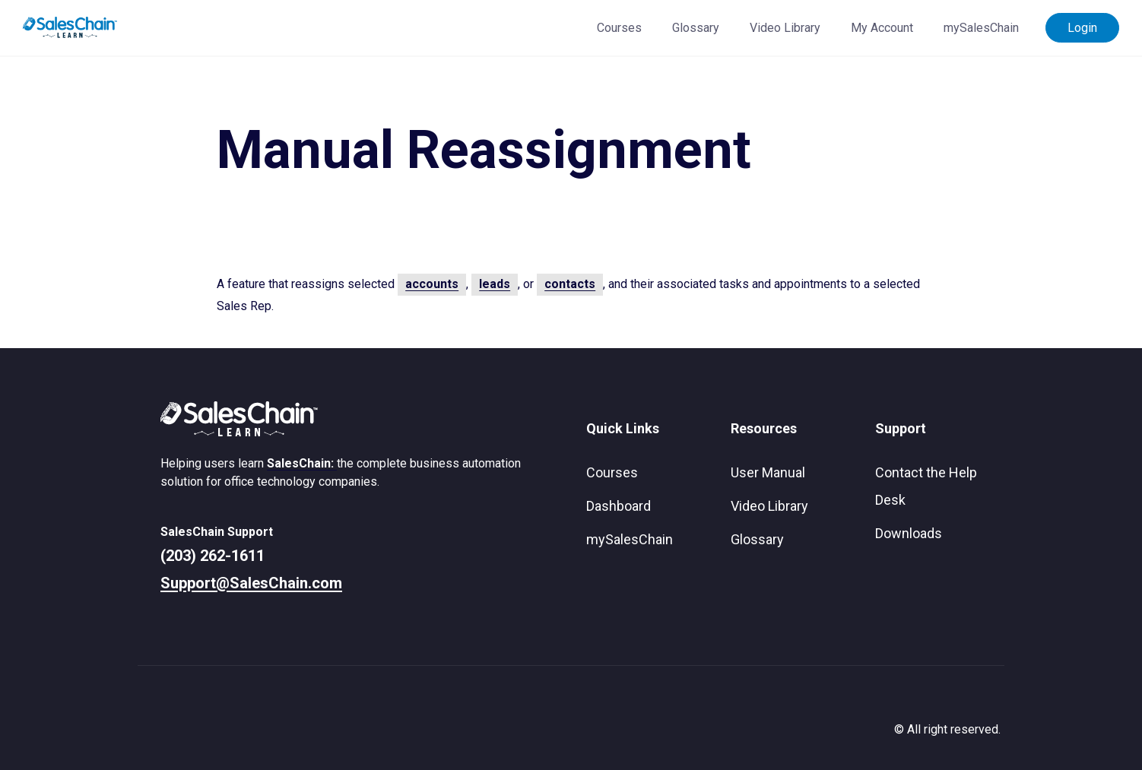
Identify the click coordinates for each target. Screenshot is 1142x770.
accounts (431, 284)
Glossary (695, 28)
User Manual (768, 472)
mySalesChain (981, 28)
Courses (619, 28)
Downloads (908, 533)
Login (1082, 28)
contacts (569, 284)
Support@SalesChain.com (251, 583)
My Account (882, 28)
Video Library (785, 28)
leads (494, 284)
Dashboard (618, 506)
